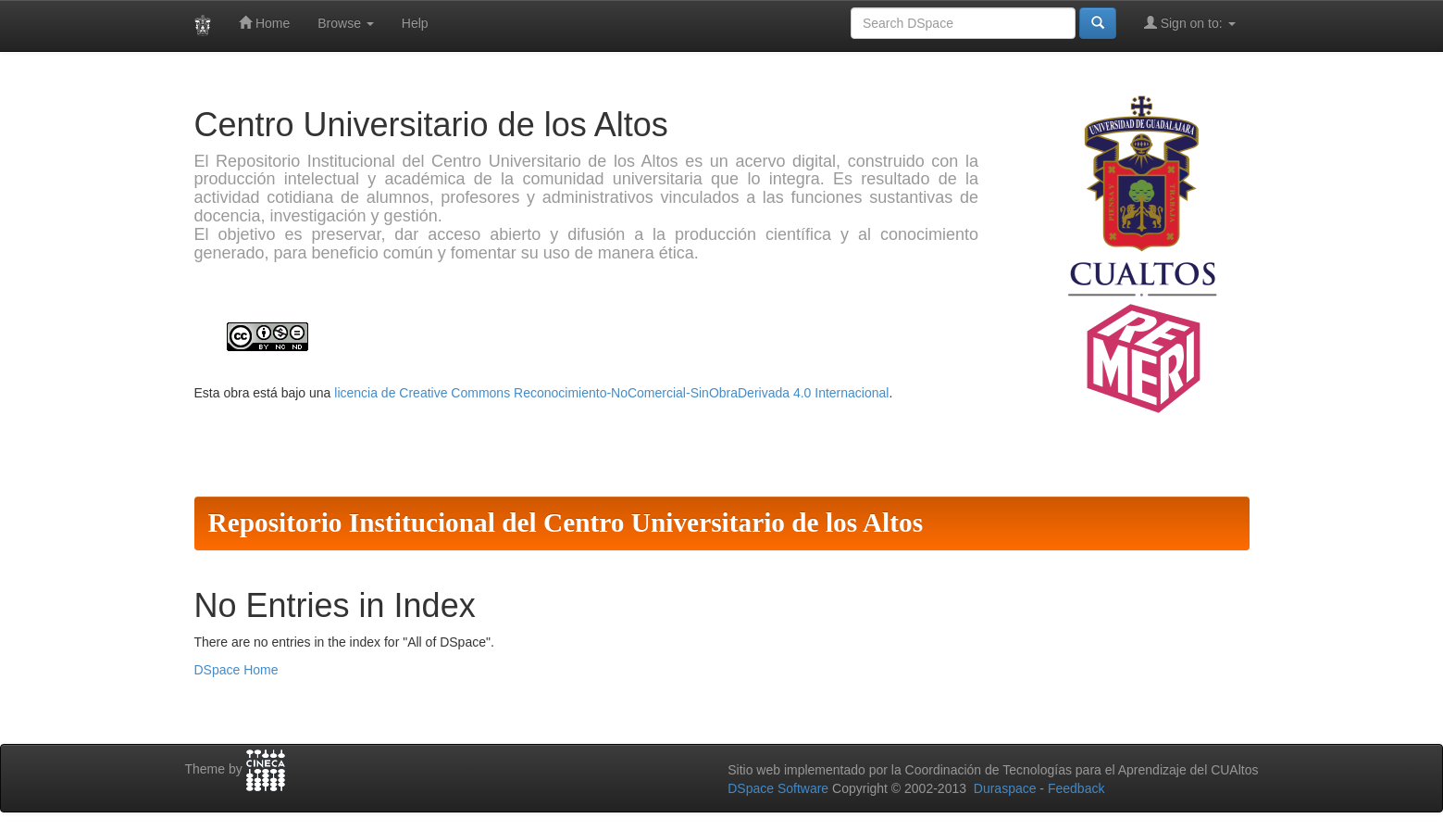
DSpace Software (778, 788)
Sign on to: (1190, 23)
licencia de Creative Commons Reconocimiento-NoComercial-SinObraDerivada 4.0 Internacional (611, 392)
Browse (345, 23)
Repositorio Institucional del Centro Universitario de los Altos (566, 522)
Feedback (1076, 788)
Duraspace (1005, 788)
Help (415, 23)
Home (264, 23)
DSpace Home (236, 669)
